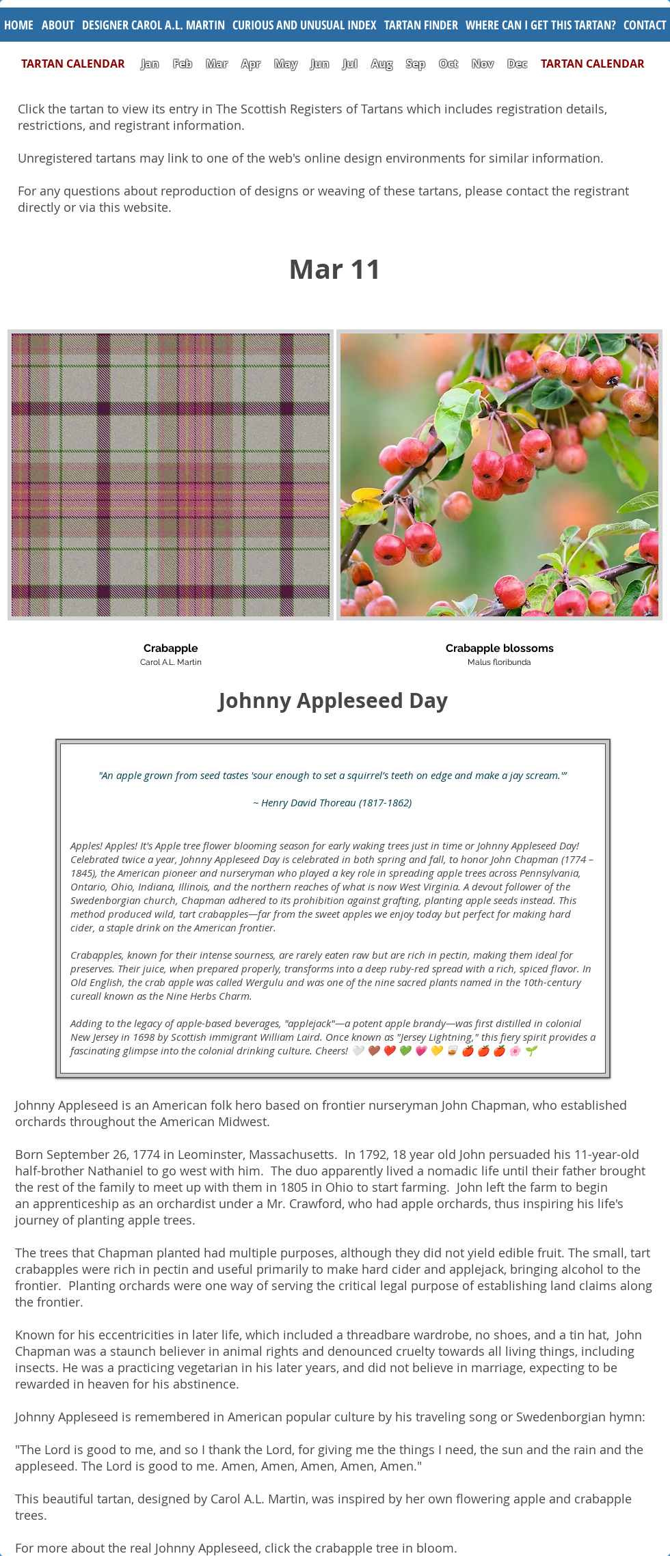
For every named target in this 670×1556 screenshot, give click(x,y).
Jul (351, 63)
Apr (250, 63)
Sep (415, 63)
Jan (150, 63)
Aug (381, 63)
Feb (182, 63)
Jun (320, 63)
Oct (450, 63)
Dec (517, 63)
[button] (304, 25)
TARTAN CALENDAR (80, 63)
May (285, 63)
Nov (483, 63)
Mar (217, 63)
